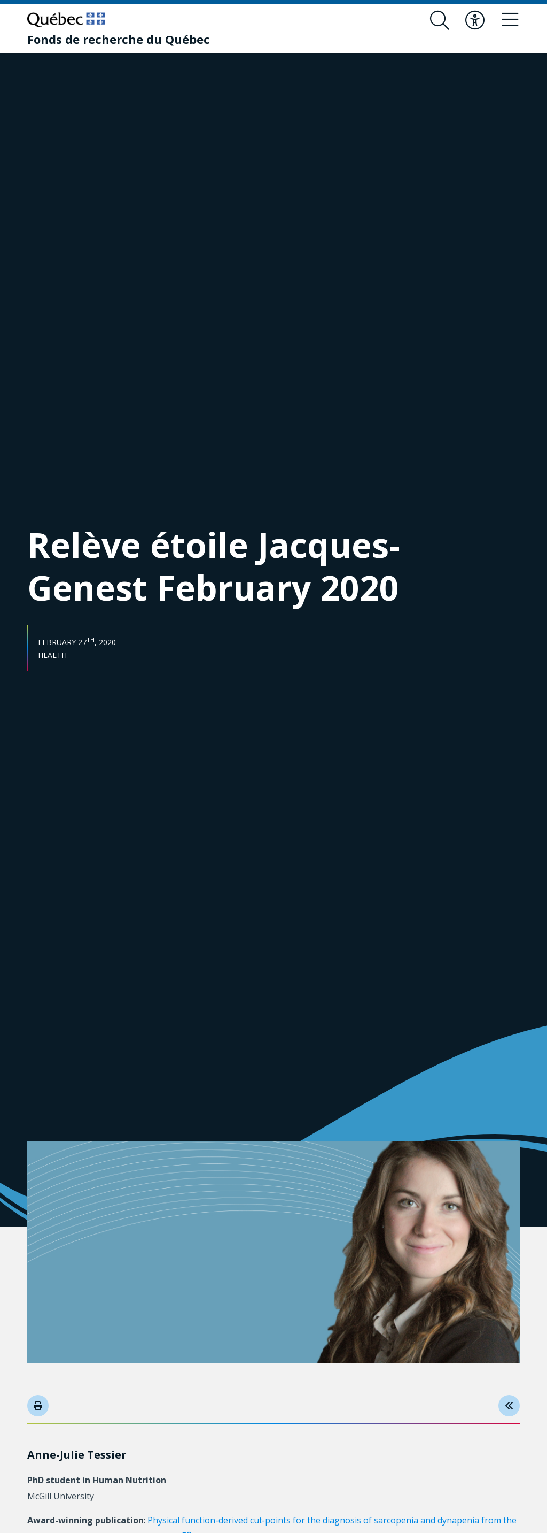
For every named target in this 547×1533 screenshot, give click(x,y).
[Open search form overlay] (439, 20)
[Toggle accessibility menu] (475, 20)
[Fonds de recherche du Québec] (118, 39)
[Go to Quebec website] (66, 19)
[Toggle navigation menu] (510, 20)
